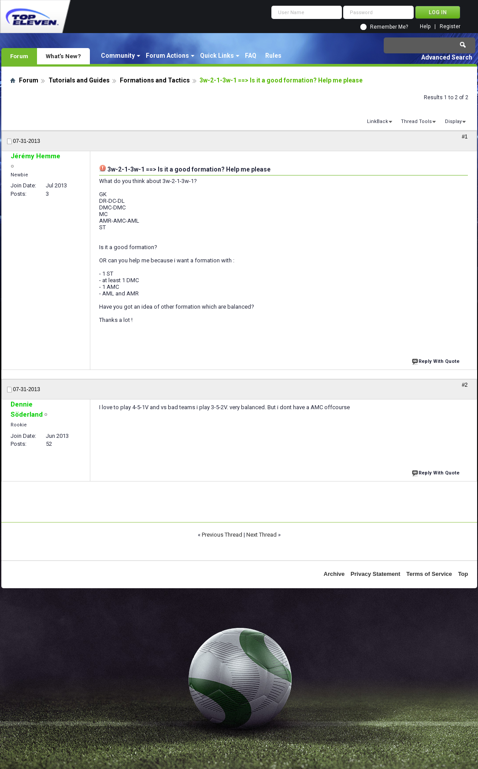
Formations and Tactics (155, 80)
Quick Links (217, 55)
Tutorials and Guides (79, 80)
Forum (19, 56)
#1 (464, 137)
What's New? (63, 56)
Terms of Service (429, 574)
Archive (334, 574)
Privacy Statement (375, 574)
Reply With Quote (436, 360)
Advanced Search (446, 57)
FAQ (250, 55)
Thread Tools (416, 121)
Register (450, 26)
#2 (464, 385)
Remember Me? (389, 27)
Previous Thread (222, 534)
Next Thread (261, 534)
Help (425, 26)
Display (453, 121)
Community (118, 55)
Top (463, 574)
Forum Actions (167, 55)
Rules (273, 55)
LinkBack (377, 121)
